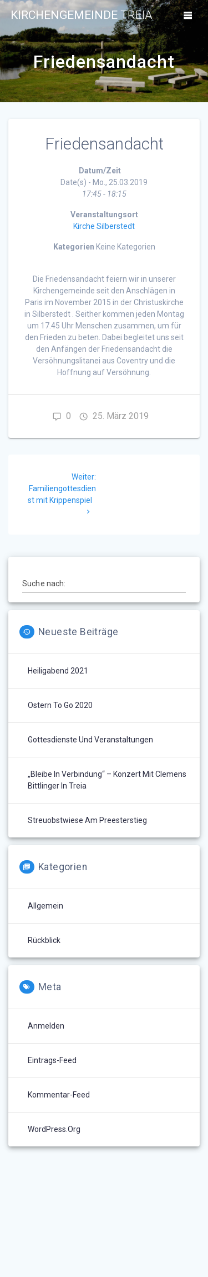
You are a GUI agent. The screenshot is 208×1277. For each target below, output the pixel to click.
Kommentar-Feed (59, 1094)
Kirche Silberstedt (104, 226)
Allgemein (45, 905)
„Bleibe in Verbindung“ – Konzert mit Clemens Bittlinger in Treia (107, 780)
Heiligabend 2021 (58, 670)
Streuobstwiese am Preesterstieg (87, 820)
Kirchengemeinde (82, 15)
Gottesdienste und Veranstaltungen (90, 739)
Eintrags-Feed (52, 1060)
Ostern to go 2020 (60, 705)
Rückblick (44, 940)
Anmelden (46, 1025)
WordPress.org (54, 1129)
